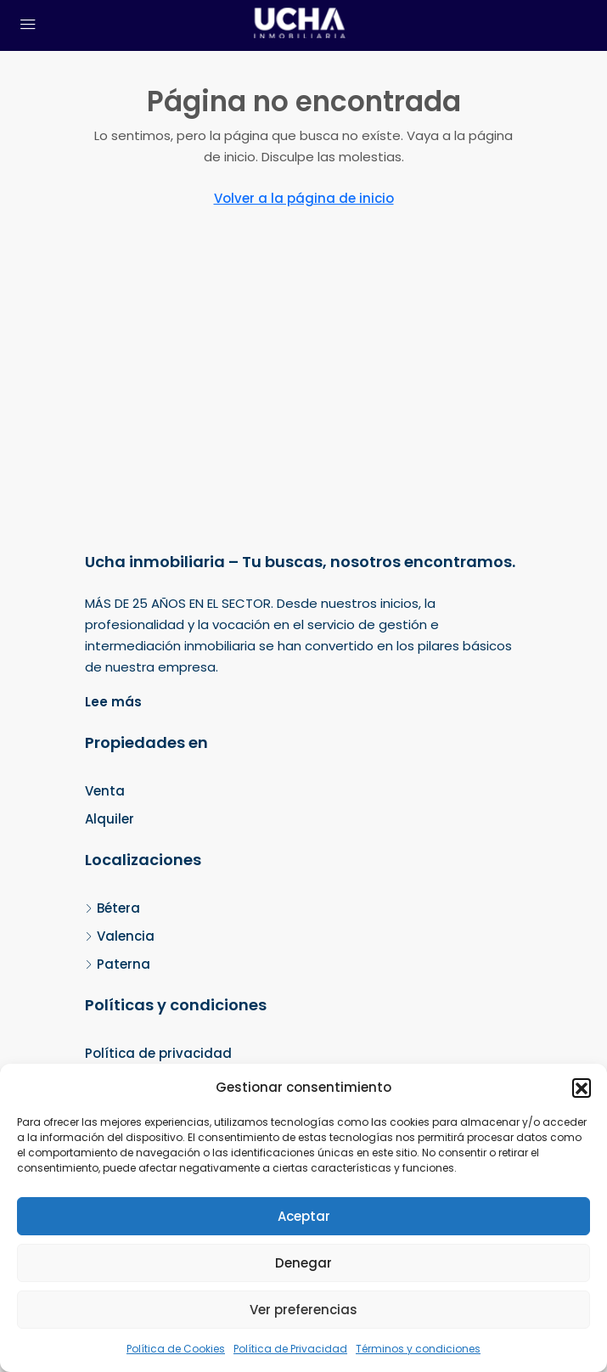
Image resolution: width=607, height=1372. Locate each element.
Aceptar (304, 1216)
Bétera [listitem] (112, 908)
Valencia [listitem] (120, 936)
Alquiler (109, 819)
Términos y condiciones (418, 1348)
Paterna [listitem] (117, 964)
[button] (581, 1087)
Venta (105, 791)
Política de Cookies (175, 1348)
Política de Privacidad (290, 1348)
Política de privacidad (158, 1053)
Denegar (303, 1263)
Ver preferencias (303, 1310)
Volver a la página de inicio (304, 198)
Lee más (113, 702)
